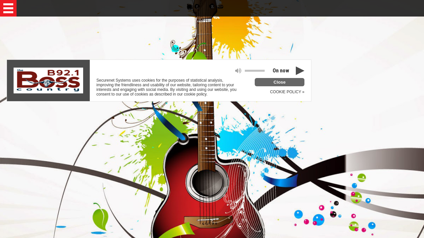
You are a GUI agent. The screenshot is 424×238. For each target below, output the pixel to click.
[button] (8, 8)
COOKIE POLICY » (287, 92)
